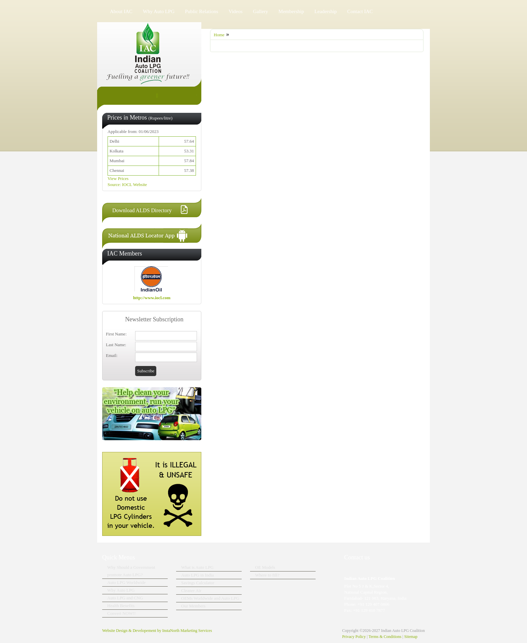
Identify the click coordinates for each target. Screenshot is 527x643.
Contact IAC (360, 11)
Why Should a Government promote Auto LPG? (131, 571)
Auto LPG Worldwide (126, 582)
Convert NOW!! (121, 613)
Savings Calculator (197, 582)
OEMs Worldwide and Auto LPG (210, 598)
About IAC (121, 11)
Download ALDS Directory (142, 210)
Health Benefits (120, 605)
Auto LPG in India (197, 575)
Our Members (193, 605)
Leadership (325, 11)
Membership (291, 11)
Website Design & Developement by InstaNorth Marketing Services (157, 630)
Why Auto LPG (158, 11)
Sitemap (410, 636)
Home (219, 34)
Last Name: (116, 344)
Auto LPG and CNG (125, 597)
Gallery (260, 11)
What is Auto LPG (197, 567)
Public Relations (201, 11)
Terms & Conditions (384, 636)
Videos (236, 11)
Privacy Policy (354, 636)
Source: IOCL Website (127, 184)
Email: (112, 355)
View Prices (118, 178)
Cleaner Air (191, 590)
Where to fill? (267, 575)
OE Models (265, 567)
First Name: (116, 333)
